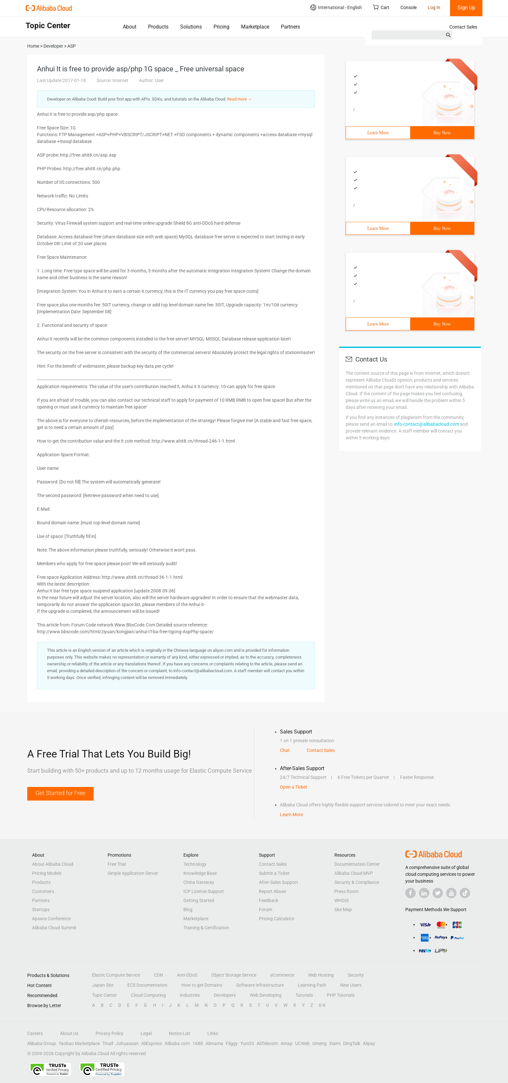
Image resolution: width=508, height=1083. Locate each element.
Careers (35, 1033)
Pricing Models (47, 873)
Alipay (369, 1043)
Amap (287, 1043)
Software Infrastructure (260, 985)
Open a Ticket (293, 787)
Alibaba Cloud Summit (54, 927)
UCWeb (302, 1043)
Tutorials (304, 995)
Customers (43, 891)
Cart (381, 7)
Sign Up (466, 8)
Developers (225, 995)
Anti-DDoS (187, 975)
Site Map (343, 909)
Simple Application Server (133, 873)
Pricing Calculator (276, 918)
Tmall (107, 1043)
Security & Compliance (356, 882)
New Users (351, 985)
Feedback (268, 900)
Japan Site (102, 985)
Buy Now (442, 132)
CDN (158, 975)
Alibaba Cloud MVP (353, 873)
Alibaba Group (41, 1043)
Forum (265, 909)
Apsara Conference (51, 918)
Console (408, 7)
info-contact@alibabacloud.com (426, 424)
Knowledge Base (200, 873)
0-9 (322, 1005)
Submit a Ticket (274, 873)
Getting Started (198, 900)
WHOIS (341, 900)
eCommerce (282, 975)
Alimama (214, 1043)
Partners (290, 27)
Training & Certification (206, 927)
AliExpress (151, 1043)
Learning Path (312, 985)
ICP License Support (203, 891)
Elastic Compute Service (116, 975)
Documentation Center (357, 864)
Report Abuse (272, 891)
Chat (285, 750)
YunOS (247, 1043)
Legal (146, 1033)
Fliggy (232, 1043)
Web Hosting (321, 975)
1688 (197, 1043)
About (129, 27)
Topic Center (104, 995)
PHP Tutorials (340, 995)
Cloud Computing (148, 995)
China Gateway (198, 882)
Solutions (191, 27)
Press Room (346, 891)
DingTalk (351, 1043)
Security (356, 975)
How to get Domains (201, 985)
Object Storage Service (233, 975)
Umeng (319, 1043)
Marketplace (255, 27)
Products (158, 27)
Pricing (221, 27)
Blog (187, 909)
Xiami (335, 1043)
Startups (41, 909)
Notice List (179, 1033)
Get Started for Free (60, 793)
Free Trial (117, 864)
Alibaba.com (177, 1043)
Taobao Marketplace (79, 1043)
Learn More (378, 132)
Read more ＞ (239, 99)
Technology (194, 864)
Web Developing (266, 995)
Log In (434, 7)
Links (212, 1033)
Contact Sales (463, 27)
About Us (69, 1033)
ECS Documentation (147, 985)
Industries (190, 995)
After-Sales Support (278, 882)
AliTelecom (267, 1043)
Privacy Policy (109, 1033)
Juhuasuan (127, 1043)
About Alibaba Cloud (52, 864)
